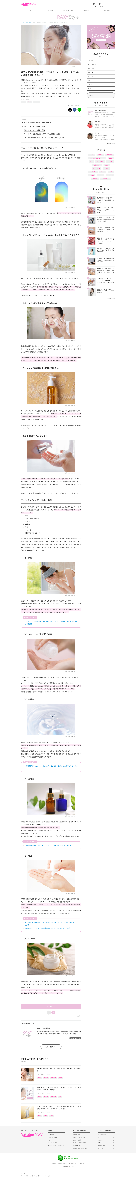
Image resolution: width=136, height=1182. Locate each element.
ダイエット (110, 175)
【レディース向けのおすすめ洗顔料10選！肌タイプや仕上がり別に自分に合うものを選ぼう (51, 622)
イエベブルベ (92, 172)
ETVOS (51, 1115)
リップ (106, 165)
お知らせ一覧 (76, 1134)
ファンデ (100, 175)
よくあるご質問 (105, 10)
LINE (99, 1143)
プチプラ (106, 168)
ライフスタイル (105, 178)
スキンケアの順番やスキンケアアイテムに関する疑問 (42, 134)
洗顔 (60, 1096)
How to (23, 102)
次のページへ (51, 1006)
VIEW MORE (111, 143)
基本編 (29, 102)
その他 (90, 88)
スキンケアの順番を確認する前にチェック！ (39, 122)
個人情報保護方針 (62, 1163)
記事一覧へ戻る (51, 1046)
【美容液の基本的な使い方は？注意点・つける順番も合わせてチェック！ (50, 845)
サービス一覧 (24, 1176)
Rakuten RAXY (29, 4)
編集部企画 (53, 1077)
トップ (30, 10)
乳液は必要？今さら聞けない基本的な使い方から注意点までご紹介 (47, 928)
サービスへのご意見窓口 (79, 1143)
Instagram (100, 1140)
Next (78, 1016)
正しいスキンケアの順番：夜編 (34, 130)
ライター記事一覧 (75, 1038)
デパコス (91, 175)
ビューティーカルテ (53, 1143)
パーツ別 (102, 172)
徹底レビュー (97, 165)
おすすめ (46, 1077)
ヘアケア (90, 76)
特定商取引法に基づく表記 (80, 1148)
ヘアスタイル (96, 168)
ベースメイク (92, 65)
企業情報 (54, 1163)
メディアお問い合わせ (79, 1137)
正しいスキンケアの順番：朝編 (34, 126)
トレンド (110, 161)
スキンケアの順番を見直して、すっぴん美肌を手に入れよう (44, 138)
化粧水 (60, 1077)
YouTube (100, 1148)
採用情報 (82, 1163)
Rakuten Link (101, 1145)
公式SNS (86, 10)
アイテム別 (36, 102)
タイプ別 (95, 178)
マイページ (51, 1140)
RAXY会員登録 (102, 1134)
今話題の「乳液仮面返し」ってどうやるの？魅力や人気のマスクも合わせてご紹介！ (51, 923)
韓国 (91, 161)
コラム (90, 84)
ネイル (90, 80)
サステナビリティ (46, 1176)
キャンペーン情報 (68, 10)
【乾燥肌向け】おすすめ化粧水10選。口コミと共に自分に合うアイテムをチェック (51, 767)
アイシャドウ (100, 161)
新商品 (45, 1115)
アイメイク (91, 68)
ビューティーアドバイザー (55, 1145)
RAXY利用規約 (77, 1145)
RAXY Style (49, 10)
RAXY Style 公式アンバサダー (97, 158)
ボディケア (91, 72)
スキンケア (28, 99)
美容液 (39, 1115)
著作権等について (73, 1163)
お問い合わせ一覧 (34, 1176)
